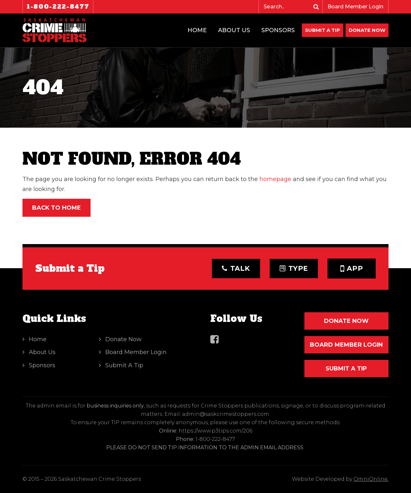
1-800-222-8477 (58, 7)
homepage (275, 179)
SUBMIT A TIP (346, 368)
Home (197, 30)
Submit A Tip (322, 30)
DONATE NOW (367, 30)
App (351, 268)
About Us (234, 30)
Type (294, 268)
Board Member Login (355, 7)
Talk (236, 268)
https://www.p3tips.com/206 (215, 431)
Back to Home (56, 207)
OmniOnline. (371, 479)
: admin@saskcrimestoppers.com (224, 414)
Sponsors (278, 30)
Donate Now (123, 339)
